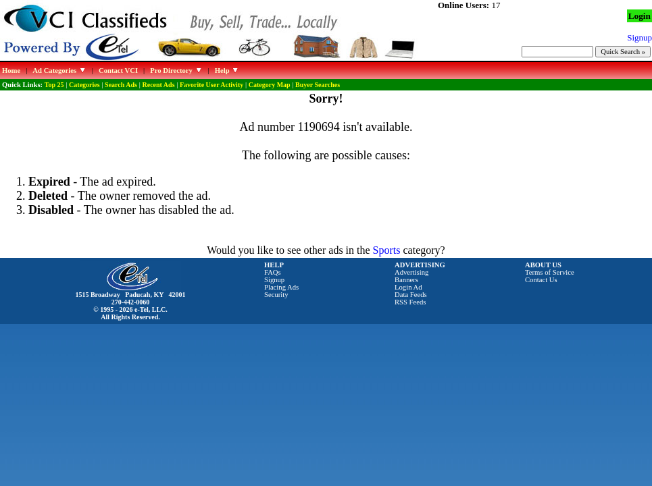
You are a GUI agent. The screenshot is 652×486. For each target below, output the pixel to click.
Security (276, 294)
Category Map (270, 84)
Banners (406, 280)
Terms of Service (549, 272)
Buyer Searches (317, 84)
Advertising (411, 272)
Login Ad (408, 287)
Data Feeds (411, 294)
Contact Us (541, 280)
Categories (84, 84)
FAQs (272, 272)
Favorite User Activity (211, 84)
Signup (274, 280)
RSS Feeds (410, 302)
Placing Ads (281, 287)
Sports (387, 250)
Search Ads (121, 84)
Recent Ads (158, 84)
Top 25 (54, 84)
